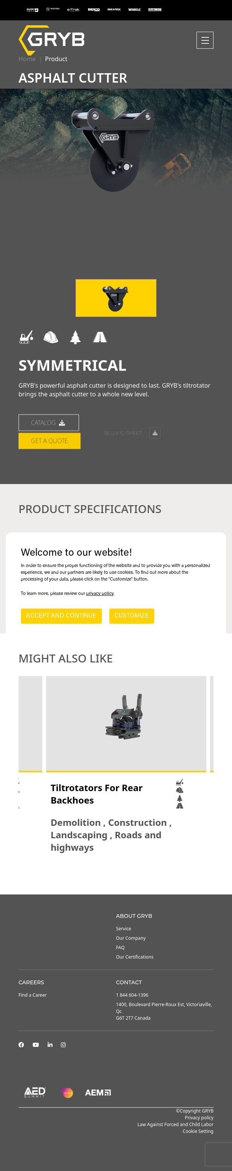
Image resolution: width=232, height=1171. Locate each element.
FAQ (120, 947)
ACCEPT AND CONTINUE (61, 616)
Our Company (131, 938)
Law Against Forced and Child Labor (175, 1124)
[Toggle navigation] (204, 40)
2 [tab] (112, 874)
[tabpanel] (126, 764)
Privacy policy (199, 1117)
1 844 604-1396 (132, 995)
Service (123, 928)
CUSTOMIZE (131, 616)
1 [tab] (104, 874)
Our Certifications (134, 957)
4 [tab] (127, 874)
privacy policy (99, 594)
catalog (49, 453)
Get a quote (49, 471)
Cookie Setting (198, 1131)
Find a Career (33, 995)
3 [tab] (120, 874)
